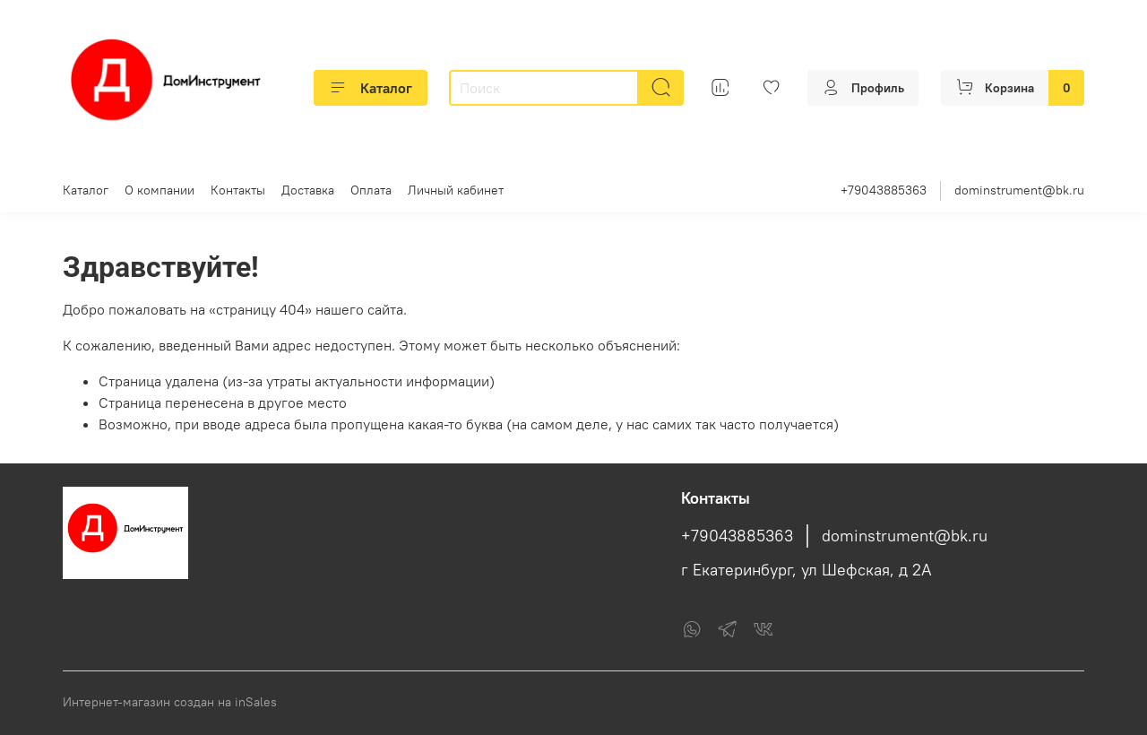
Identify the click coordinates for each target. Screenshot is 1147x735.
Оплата (371, 190)
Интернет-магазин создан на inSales (170, 702)
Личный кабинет (456, 190)
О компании (159, 190)
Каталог (370, 88)
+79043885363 (884, 190)
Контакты (238, 190)
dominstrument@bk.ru (1019, 190)
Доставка (307, 190)
